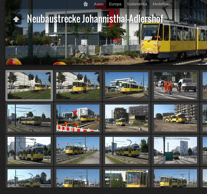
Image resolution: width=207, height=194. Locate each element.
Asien (99, 4)
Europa (115, 4)
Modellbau (161, 4)
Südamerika (137, 4)
